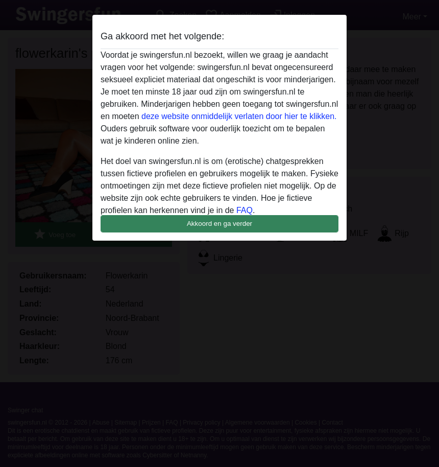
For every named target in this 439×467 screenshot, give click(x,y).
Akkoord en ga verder (219, 223)
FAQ (244, 210)
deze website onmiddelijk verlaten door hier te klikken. (238, 116)
